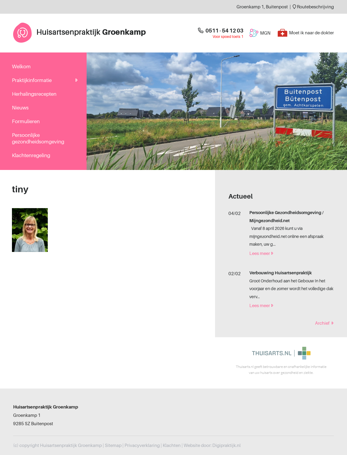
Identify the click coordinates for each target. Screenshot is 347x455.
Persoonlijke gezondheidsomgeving (38, 138)
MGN (260, 33)
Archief (324, 323)
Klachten (172, 445)
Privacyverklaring (142, 445)
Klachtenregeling (31, 155)
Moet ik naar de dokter (306, 33)
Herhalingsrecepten (34, 94)
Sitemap (113, 445)
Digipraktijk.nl (226, 445)
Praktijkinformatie (32, 80)
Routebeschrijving (313, 6)
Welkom (21, 66)
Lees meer (261, 253)
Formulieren (26, 121)
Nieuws (20, 108)
